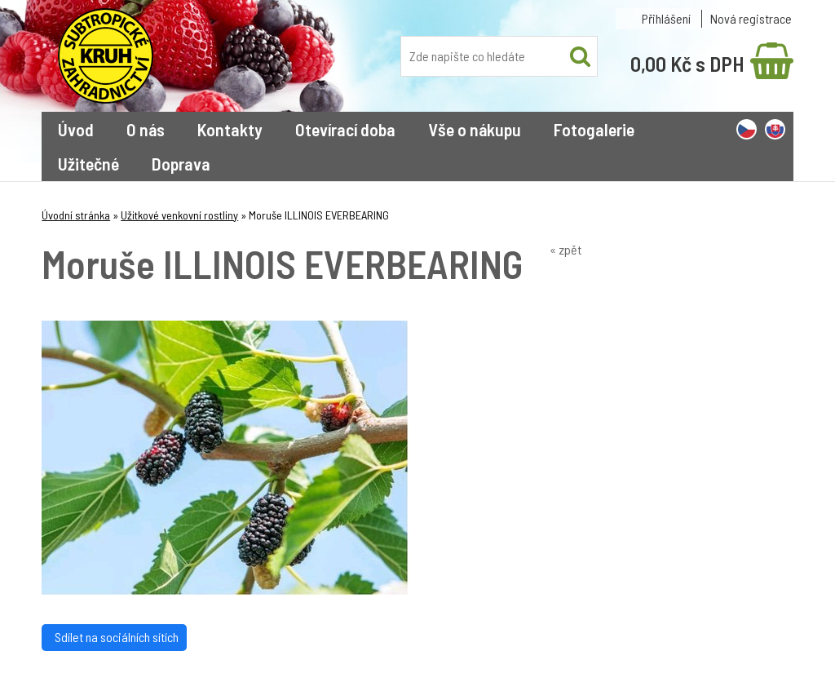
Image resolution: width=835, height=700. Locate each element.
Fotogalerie (594, 129)
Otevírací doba (345, 129)
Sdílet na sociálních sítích (114, 637)
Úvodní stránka (76, 215)
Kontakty (230, 129)
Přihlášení (666, 18)
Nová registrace (751, 18)
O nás (145, 129)
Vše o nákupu (474, 129)
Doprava (181, 163)
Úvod (76, 129)
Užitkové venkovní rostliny (179, 215)
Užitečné (88, 163)
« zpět (565, 249)
